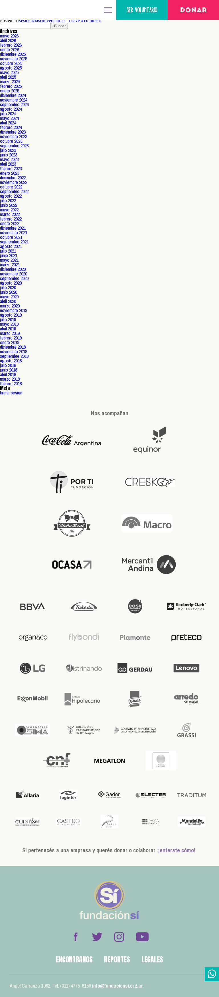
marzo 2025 (10, 81)
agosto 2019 (11, 315)
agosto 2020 (11, 283)
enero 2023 (9, 173)
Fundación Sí (23, 10)
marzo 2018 (10, 379)
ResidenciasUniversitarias (41, 20)
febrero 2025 (11, 86)
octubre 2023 (11, 141)
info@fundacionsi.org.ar (117, 985)
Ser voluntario (142, 9)
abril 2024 (8, 123)
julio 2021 (8, 251)
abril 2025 (8, 77)
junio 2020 (8, 292)
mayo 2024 (9, 118)
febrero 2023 (11, 168)
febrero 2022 (11, 219)
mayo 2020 (9, 296)
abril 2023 (8, 164)
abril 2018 (8, 374)
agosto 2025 (11, 68)
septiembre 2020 (14, 278)
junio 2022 (8, 205)
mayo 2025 (9, 72)
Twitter (97, 937)
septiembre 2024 (14, 104)
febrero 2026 (11, 45)
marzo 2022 (10, 214)
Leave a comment (85, 20)
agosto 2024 (11, 109)
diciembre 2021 (13, 228)
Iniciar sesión (11, 393)
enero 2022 (9, 223)
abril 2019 (8, 328)
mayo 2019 (9, 324)
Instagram (119, 937)
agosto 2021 (11, 246)
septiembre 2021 (14, 242)
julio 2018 (8, 365)
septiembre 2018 (14, 356)
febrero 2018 (11, 383)
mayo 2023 (9, 159)
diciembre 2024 (13, 95)
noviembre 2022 (13, 182)
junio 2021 (8, 255)
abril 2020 (8, 301)
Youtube (142, 937)
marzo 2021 (10, 264)
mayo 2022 (9, 209)
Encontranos (74, 959)
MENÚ (108, 10)
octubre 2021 (11, 237)
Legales (152, 959)
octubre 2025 (11, 63)
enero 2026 (9, 49)
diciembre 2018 (13, 347)
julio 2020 (8, 287)
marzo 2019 (10, 333)
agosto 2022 (11, 196)
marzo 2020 (10, 306)
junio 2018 (8, 370)
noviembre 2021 (13, 232)
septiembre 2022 (14, 191)
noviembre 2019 (13, 310)
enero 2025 (9, 91)
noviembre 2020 (13, 274)
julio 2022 (8, 200)
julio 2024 (8, 113)
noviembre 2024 (13, 100)
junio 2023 (8, 155)
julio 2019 (8, 319)
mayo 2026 (9, 36)
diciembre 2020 (13, 269)
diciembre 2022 (13, 177)
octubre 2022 (11, 187)
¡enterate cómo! (176, 850)
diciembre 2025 (13, 54)
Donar (193, 10)
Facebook (75, 937)
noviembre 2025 (13, 58)
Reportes (117, 959)
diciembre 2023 (13, 132)
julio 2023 (8, 150)
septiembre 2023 (14, 145)
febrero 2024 (11, 127)
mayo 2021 (9, 260)
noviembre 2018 (13, 351)
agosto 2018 (11, 361)
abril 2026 (8, 40)
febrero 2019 (11, 338)
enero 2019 (9, 342)
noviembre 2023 (13, 136)
